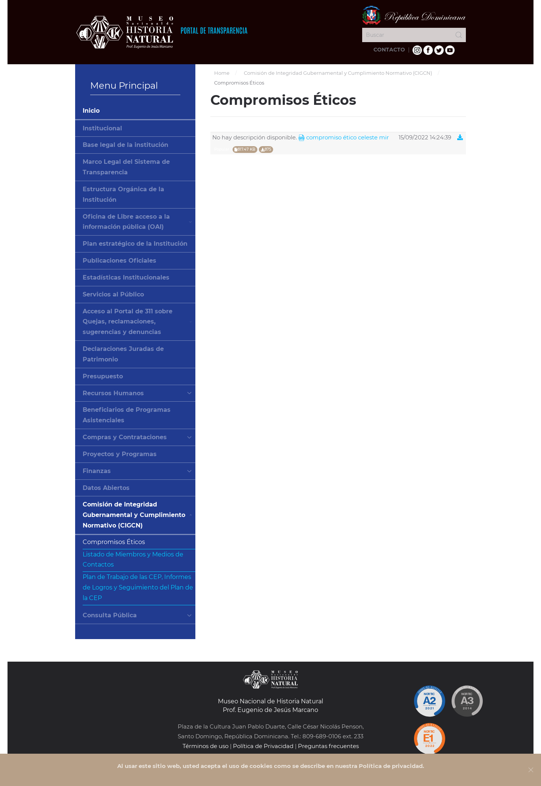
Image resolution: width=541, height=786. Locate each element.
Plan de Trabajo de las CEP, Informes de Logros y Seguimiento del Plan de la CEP (138, 587)
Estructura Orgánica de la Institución (123, 194)
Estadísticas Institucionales (126, 277)
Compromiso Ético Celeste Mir (343, 138)
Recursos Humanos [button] (137, 393)
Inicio (91, 110)
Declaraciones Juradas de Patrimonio (123, 354)
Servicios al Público (113, 294)
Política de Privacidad (263, 746)
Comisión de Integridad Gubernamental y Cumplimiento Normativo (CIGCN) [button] (137, 515)
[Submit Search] (459, 35)
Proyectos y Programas (120, 454)
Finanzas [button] (137, 471)
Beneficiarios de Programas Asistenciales (127, 415)
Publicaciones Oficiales (119, 260)
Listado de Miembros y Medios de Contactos (133, 559)
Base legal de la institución (125, 144)
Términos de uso (205, 746)
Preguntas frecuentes (328, 746)
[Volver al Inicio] (161, 32)
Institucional (102, 128)
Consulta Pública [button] (137, 615)
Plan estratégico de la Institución (135, 243)
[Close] (530, 769)
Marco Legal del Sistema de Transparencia (126, 167)
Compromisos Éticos (114, 542)
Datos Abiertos (106, 487)
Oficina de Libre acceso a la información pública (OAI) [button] (137, 222)
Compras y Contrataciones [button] (137, 437)
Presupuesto (103, 376)
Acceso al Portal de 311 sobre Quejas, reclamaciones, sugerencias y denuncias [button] (137, 322)
